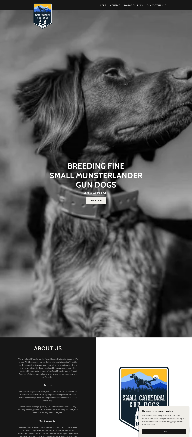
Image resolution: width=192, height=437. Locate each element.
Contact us (96, 200)
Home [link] (103, 5)
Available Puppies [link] (133, 5)
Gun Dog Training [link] (156, 5)
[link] (42, 4)
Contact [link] (115, 5)
